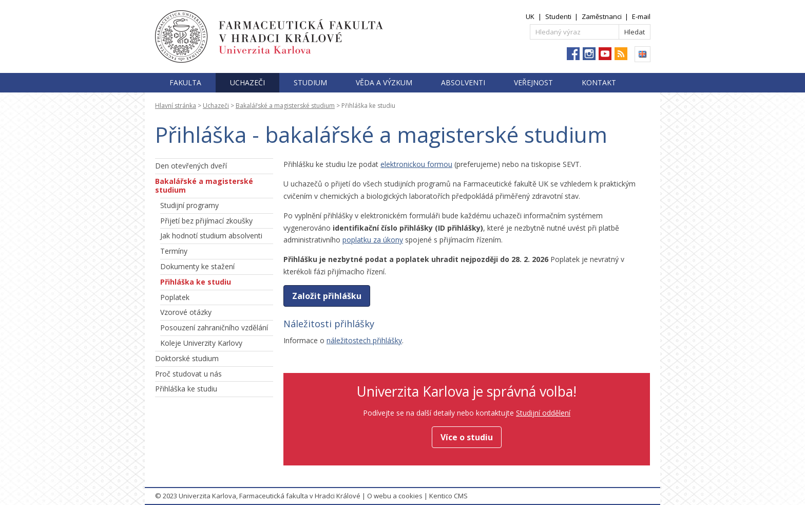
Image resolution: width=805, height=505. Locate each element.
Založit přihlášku (326, 296)
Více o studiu (466, 437)
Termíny (173, 251)
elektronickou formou (416, 164)
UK (530, 16)
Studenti (558, 16)
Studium (310, 82)
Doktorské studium (187, 358)
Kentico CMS (448, 495)
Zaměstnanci (602, 16)
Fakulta (185, 82)
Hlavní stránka (175, 105)
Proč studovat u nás (188, 374)
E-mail (641, 16)
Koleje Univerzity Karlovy (201, 343)
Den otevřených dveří (191, 166)
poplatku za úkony (372, 240)
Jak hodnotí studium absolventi (211, 235)
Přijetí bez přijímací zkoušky (206, 221)
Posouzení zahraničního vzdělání (214, 327)
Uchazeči (247, 82)
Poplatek (174, 297)
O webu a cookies (395, 495)
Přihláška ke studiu (195, 282)
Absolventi (463, 82)
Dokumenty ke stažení (197, 266)
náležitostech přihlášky (364, 340)
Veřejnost (533, 82)
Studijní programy (189, 205)
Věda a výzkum (384, 82)
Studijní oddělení (543, 413)
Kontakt (599, 82)
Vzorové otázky (186, 312)
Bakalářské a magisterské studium (285, 105)
